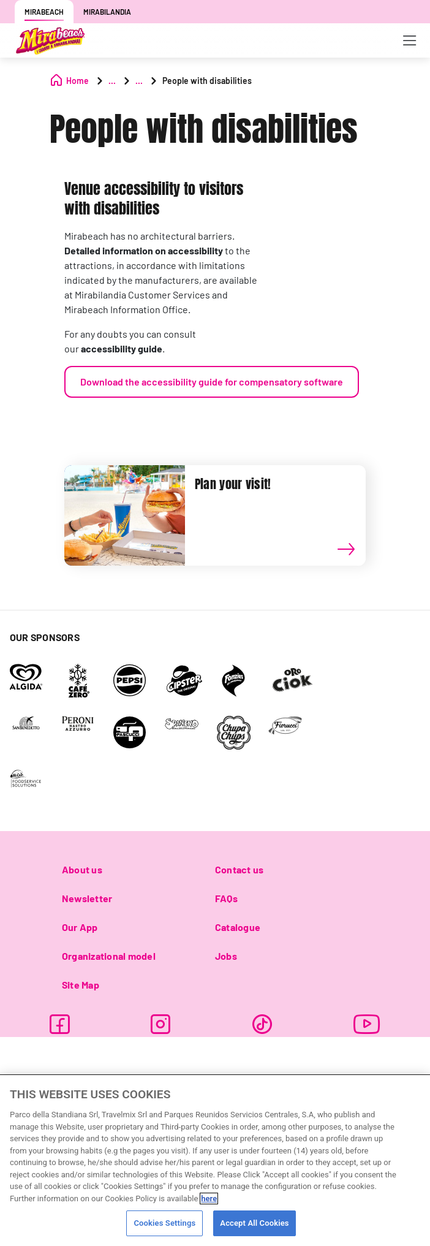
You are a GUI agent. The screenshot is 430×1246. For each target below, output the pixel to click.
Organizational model (109, 956)
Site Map (80, 984)
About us (82, 869)
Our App (80, 927)
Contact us (239, 869)
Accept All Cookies (254, 1223)
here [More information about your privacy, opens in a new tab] (209, 1198)
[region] (215, 1160)
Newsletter (87, 898)
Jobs (226, 956)
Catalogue (237, 927)
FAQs (226, 898)
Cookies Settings (164, 1223)
